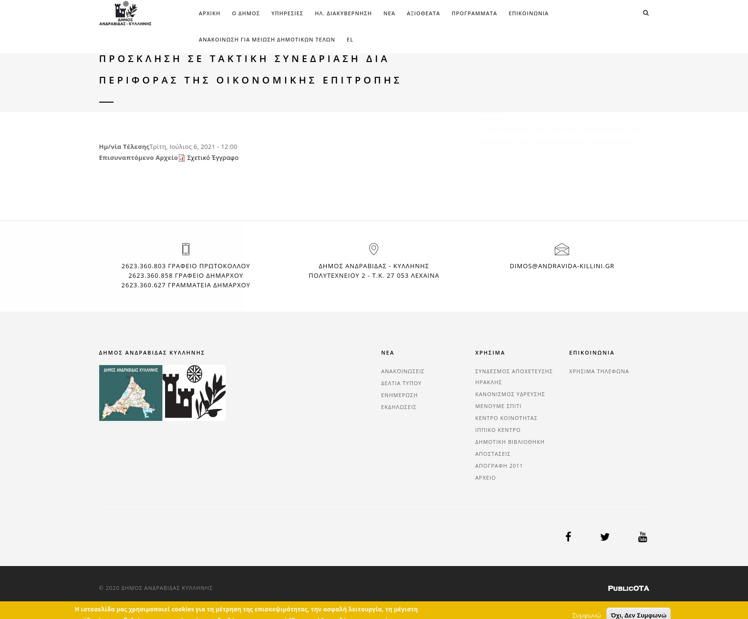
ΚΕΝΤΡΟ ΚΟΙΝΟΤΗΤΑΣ (506, 417)
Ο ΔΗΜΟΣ (246, 13)
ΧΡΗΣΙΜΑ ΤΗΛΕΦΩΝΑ (599, 371)
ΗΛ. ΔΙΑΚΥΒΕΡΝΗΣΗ (343, 13)
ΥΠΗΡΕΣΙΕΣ (287, 13)
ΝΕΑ (389, 13)
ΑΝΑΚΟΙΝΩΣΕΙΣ (403, 371)
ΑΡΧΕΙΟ (485, 477)
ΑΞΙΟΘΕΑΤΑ (423, 13)
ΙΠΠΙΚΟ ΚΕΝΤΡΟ (498, 429)
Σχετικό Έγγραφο (213, 157)
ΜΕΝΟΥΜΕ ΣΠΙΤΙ (498, 405)
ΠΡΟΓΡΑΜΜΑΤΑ (475, 13)
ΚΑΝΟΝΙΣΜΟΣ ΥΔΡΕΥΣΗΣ (510, 394)
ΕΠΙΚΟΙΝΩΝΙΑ (529, 13)
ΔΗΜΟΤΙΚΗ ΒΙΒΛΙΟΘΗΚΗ (510, 441)
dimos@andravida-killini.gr (561, 266)
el (350, 39)
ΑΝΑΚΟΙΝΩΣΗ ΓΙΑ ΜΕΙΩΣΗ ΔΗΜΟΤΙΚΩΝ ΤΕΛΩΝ (267, 39)
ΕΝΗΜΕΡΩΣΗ (399, 395)
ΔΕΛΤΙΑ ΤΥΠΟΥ (401, 383)
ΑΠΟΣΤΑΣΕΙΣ (492, 453)
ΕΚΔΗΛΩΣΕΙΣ (398, 406)
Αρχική (210, 13)
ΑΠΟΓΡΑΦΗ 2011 (499, 465)
